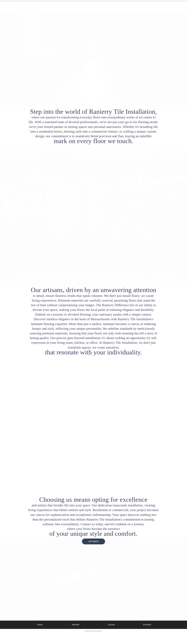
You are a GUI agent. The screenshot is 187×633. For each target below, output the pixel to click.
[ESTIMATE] (93, 541)
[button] (76, 624)
